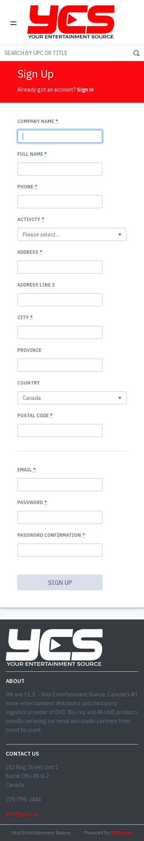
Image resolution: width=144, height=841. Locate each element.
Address (29, 252)
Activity (30, 219)
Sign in (85, 89)
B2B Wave (121, 833)
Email (26, 470)
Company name (37, 121)
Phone (27, 187)
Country (28, 383)
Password (32, 502)
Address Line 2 (36, 285)
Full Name (32, 154)
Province (29, 350)
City (25, 317)
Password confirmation (51, 535)
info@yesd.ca (22, 814)
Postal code (35, 415)
